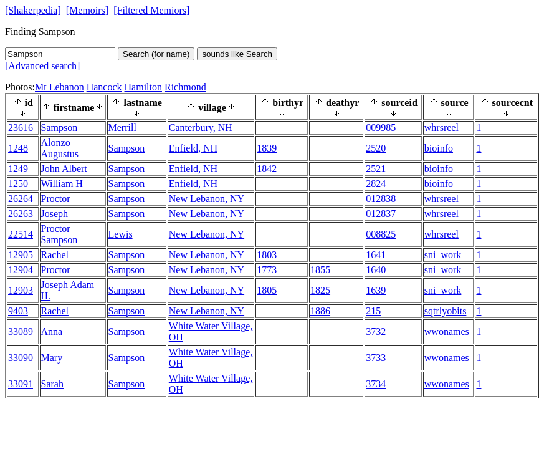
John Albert (64, 168)
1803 (267, 254)
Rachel (55, 254)
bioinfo (438, 148)
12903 (20, 290)
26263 (20, 213)
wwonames (446, 331)
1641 (376, 254)
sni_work (443, 254)
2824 (376, 183)
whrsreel (441, 127)
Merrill (122, 127)
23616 (20, 127)
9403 (18, 311)
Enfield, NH (193, 148)
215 (373, 311)
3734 (376, 384)
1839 (267, 148)
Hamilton (143, 87)
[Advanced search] (42, 65)
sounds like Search (237, 54)
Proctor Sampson (59, 234)
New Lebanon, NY (206, 198)
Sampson (59, 127)
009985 (381, 127)
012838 (381, 198)
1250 (18, 183)
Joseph (55, 213)
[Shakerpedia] (33, 10)
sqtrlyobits (445, 311)
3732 (376, 331)
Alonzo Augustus (60, 148)
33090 (20, 357)
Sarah (52, 384)
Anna (52, 331)
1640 (376, 269)
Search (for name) (156, 54)
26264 (20, 198)
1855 (320, 269)
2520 (376, 148)
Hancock (104, 87)
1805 (267, 290)
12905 (20, 254)
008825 (381, 234)
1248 (18, 148)
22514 (20, 234)
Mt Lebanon (59, 87)
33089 (20, 331)
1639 (376, 290)
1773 (267, 269)
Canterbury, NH (200, 127)
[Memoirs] (87, 10)
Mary (52, 357)
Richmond (185, 87)
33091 (20, 384)
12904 (20, 269)
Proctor (55, 198)
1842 (267, 168)
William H (62, 183)
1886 (320, 311)
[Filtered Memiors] (151, 10)
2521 (376, 168)
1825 (320, 290)
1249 (18, 168)
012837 (381, 213)
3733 (376, 357)
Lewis (120, 234)
